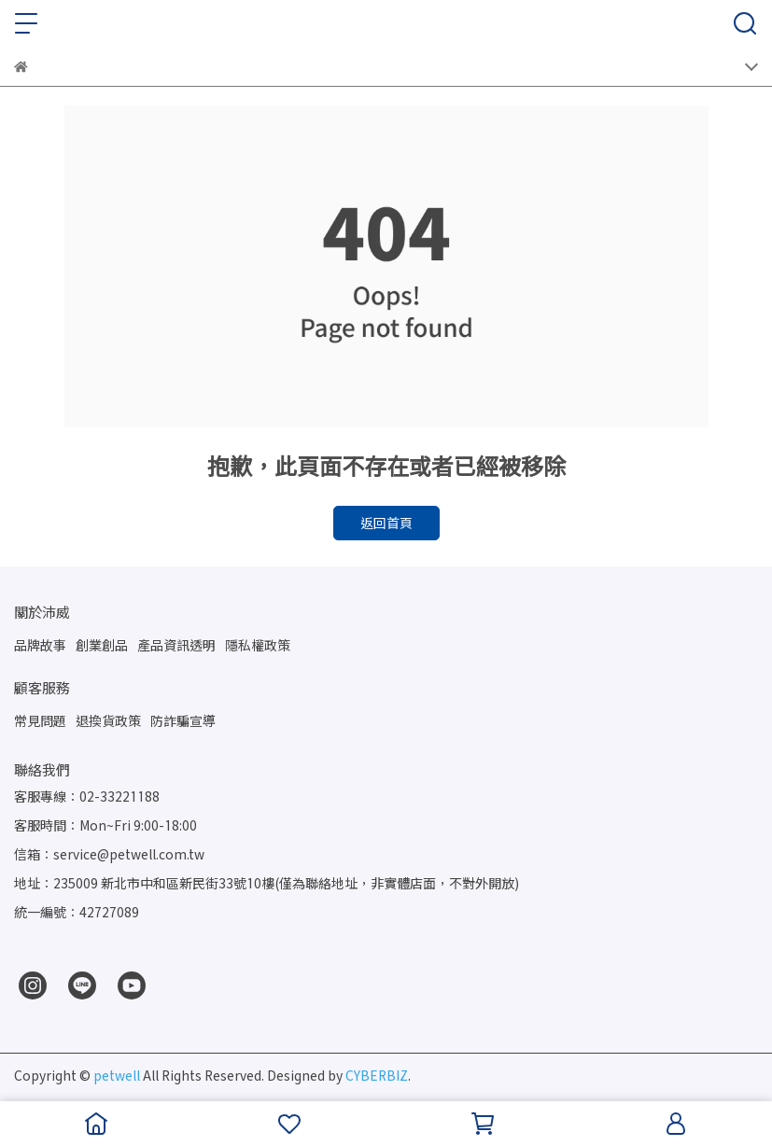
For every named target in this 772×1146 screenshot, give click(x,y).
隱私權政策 (257, 645)
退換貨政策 (108, 721)
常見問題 (40, 721)
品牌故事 (40, 645)
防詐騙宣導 (183, 721)
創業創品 (102, 645)
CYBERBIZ (376, 1075)
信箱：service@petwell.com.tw (109, 854)
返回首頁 (386, 523)
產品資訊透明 (176, 645)
